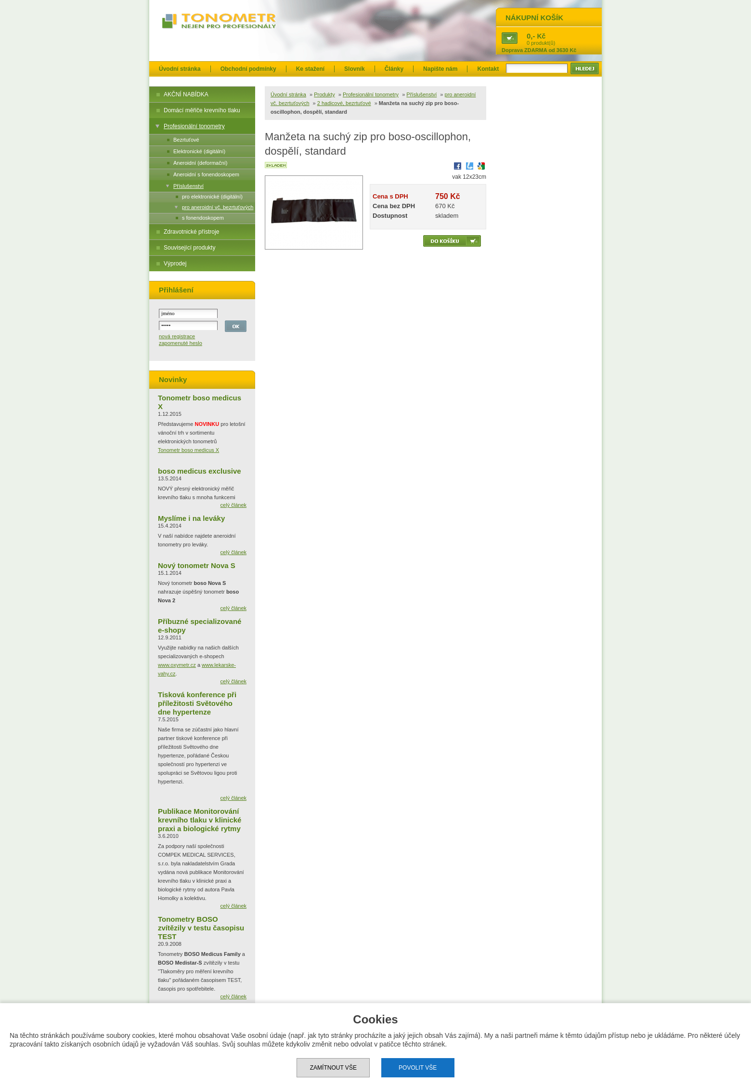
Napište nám (440, 69)
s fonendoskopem (203, 218)
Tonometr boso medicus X (188, 450)
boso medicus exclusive (199, 471)
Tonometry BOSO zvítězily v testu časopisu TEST (201, 928)
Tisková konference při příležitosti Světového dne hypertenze (197, 703)
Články (394, 69)
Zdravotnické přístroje (191, 231)
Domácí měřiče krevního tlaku (202, 110)
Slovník (354, 69)
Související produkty (189, 247)
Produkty (324, 94)
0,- (531, 36)
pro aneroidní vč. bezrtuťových (217, 207)
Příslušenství (188, 186)
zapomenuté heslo (180, 343)
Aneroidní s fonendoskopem (206, 174)
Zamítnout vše (333, 1067)
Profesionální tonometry (194, 126)
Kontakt (488, 69)
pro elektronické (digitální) (212, 196)
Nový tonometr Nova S (196, 565)
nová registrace (177, 336)
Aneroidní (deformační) (200, 163)
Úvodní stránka (180, 69)
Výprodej (175, 263)
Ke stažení (310, 69)
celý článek (233, 505)
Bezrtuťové (186, 140)
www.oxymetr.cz (177, 665)
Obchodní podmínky (248, 69)
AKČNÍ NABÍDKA (186, 94)
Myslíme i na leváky (191, 518)
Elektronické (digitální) (199, 151)
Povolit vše (418, 1067)
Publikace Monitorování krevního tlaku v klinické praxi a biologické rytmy (199, 820)
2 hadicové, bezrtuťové (344, 103)
